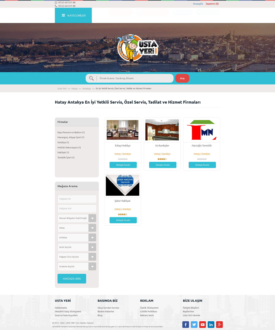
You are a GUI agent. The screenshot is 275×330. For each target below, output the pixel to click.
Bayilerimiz (188, 311)
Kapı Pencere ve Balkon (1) (71, 132)
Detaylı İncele (123, 165)
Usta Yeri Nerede (191, 315)
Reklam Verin (147, 315)
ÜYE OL (180, 15)
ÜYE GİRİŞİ (206, 15)
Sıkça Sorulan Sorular (108, 307)
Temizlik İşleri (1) (66, 157)
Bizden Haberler (106, 311)
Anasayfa (198, 3)
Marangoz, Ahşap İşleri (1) (70, 137)
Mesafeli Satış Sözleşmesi (68, 311)
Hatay (75, 88)
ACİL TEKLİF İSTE (150, 15)
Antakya (86, 88)
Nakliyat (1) (63, 152)
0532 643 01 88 (65, 2)
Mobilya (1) (63, 142)
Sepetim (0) (212, 3)
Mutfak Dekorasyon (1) (69, 147)
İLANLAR (119, 15)
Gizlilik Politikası (148, 311)
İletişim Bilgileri (191, 307)
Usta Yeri (62, 88)
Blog (100, 315)
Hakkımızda (61, 307)
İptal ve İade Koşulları (66, 315)
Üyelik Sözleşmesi (149, 307)
